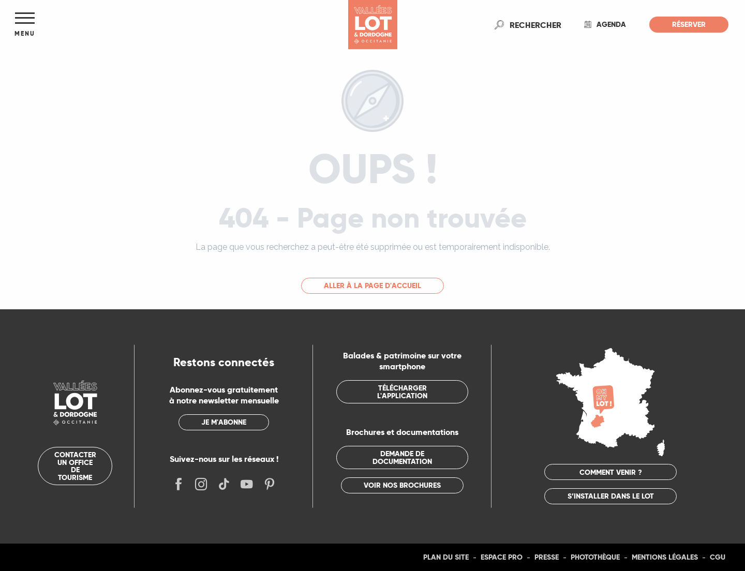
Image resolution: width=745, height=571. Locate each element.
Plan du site (446, 557)
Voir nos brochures (402, 485)
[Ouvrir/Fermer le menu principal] (24, 24)
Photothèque (595, 557)
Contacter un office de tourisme (75, 466)
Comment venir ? (610, 472)
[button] (535, 25)
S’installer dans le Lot (611, 496)
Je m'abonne (223, 422)
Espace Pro (502, 557)
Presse (546, 557)
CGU (717, 557)
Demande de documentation (402, 457)
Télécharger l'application (402, 391)
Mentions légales (665, 557)
